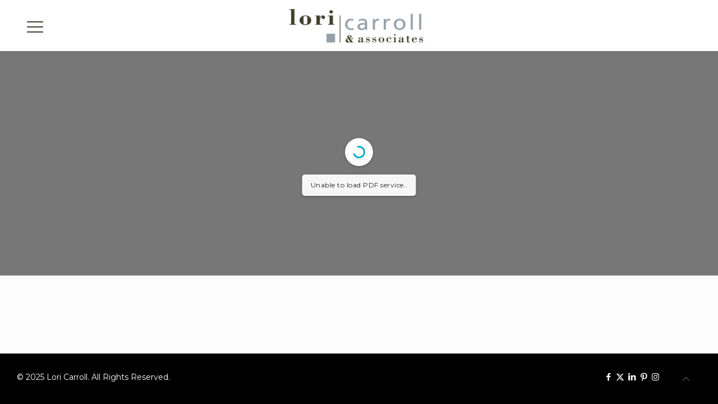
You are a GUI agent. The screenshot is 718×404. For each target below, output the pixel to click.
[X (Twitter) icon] (620, 376)
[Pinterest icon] (643, 376)
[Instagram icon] (655, 376)
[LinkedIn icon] (632, 376)
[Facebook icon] (608, 376)
